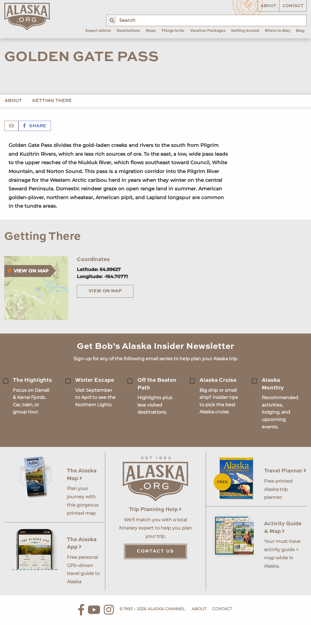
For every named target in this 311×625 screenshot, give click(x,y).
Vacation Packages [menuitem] (207, 31)
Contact (293, 6)
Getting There (52, 101)
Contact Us (155, 551)
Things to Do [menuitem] (172, 31)
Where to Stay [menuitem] (277, 31)
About (268, 6)
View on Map (105, 291)
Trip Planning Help (155, 509)
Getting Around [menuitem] (245, 31)
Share (34, 126)
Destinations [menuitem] (128, 31)
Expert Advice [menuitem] (98, 31)
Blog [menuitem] (300, 31)
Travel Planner (285, 471)
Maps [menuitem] (151, 31)
